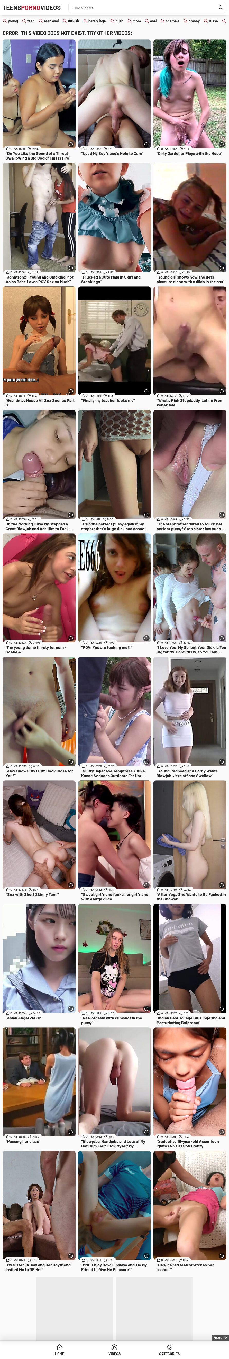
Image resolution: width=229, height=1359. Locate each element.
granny (194, 21)
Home (59, 1354)
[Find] (221, 7)
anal (153, 21)
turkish (73, 21)
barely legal (97, 21)
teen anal (51, 21)
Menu (218, 1338)
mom (137, 21)
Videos (114, 1354)
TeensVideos (32, 7)
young (13, 21)
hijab (119, 21)
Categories (169, 1354)
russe (213, 21)
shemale (172, 21)
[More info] (71, 144)
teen (31, 21)
